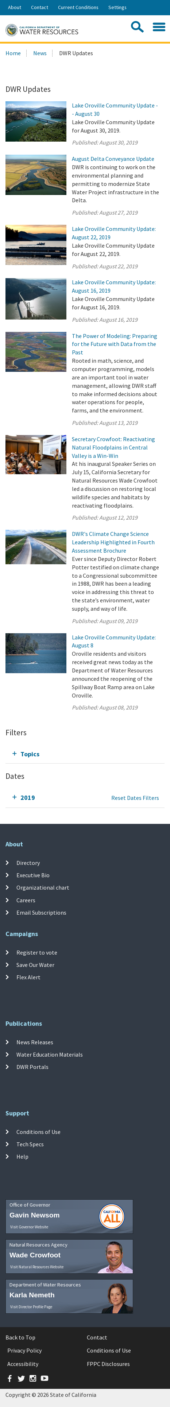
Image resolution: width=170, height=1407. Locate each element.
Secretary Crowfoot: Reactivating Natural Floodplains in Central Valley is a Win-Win (113, 447)
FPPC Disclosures (108, 1363)
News (40, 53)
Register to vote (36, 952)
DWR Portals (32, 1066)
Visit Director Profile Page (31, 1306)
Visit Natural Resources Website (36, 1266)
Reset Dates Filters (135, 797)
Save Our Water (35, 964)
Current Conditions (78, 7)
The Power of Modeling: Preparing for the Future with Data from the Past (114, 344)
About (14, 7)
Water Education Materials (49, 1054)
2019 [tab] (27, 797)
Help (22, 1156)
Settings (117, 7)
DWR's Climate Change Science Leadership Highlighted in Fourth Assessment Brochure (113, 542)
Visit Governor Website (29, 1226)
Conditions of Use (38, 1131)
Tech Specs (30, 1144)
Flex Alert (28, 977)
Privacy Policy (24, 1350)
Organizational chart (42, 887)
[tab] (85, 754)
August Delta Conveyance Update (113, 158)
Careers (25, 900)
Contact (39, 7)
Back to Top (20, 1337)
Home (13, 53)
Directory (28, 862)
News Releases (34, 1042)
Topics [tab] (29, 754)
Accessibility (22, 1363)
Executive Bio (33, 875)
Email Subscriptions (41, 912)
